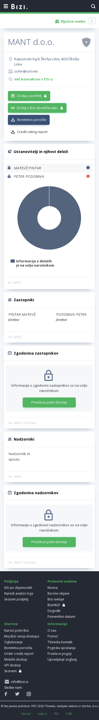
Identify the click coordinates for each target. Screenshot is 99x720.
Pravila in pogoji (60, 653)
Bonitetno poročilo (31, 119)
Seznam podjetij (16, 599)
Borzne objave (58, 593)
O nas (52, 630)
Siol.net (26, 714)
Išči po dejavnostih (18, 587)
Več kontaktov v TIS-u (33, 79)
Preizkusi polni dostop (49, 402)
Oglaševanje (13, 642)
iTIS (56, 714)
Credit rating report (32, 131)
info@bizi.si (19, 682)
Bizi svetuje (56, 599)
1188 (68, 714)
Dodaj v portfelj (29, 95)
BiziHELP (54, 605)
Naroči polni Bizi (16, 630)
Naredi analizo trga (18, 593)
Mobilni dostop (15, 659)
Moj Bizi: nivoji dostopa (21, 636)
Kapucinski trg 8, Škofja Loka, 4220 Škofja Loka (46, 62)
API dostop (12, 665)
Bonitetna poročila (18, 648)
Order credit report (19, 653)
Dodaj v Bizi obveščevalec (37, 107)
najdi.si (42, 714)
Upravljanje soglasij (62, 659)
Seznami (10, 671)
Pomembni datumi (61, 616)
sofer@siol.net (26, 71)
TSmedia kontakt (60, 642)
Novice (53, 587)
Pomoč (53, 636)
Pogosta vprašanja (62, 648)
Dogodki (54, 611)
